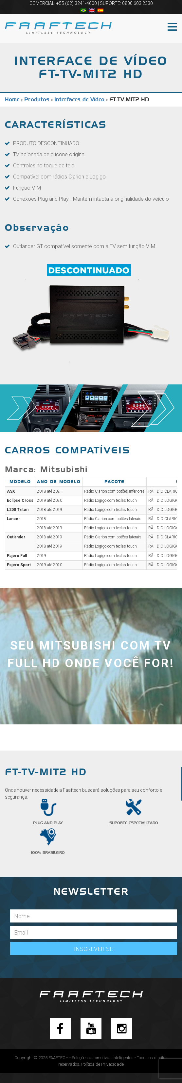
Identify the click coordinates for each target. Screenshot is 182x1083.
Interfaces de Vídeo (79, 99)
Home (12, 99)
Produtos (36, 99)
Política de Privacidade (102, 1064)
